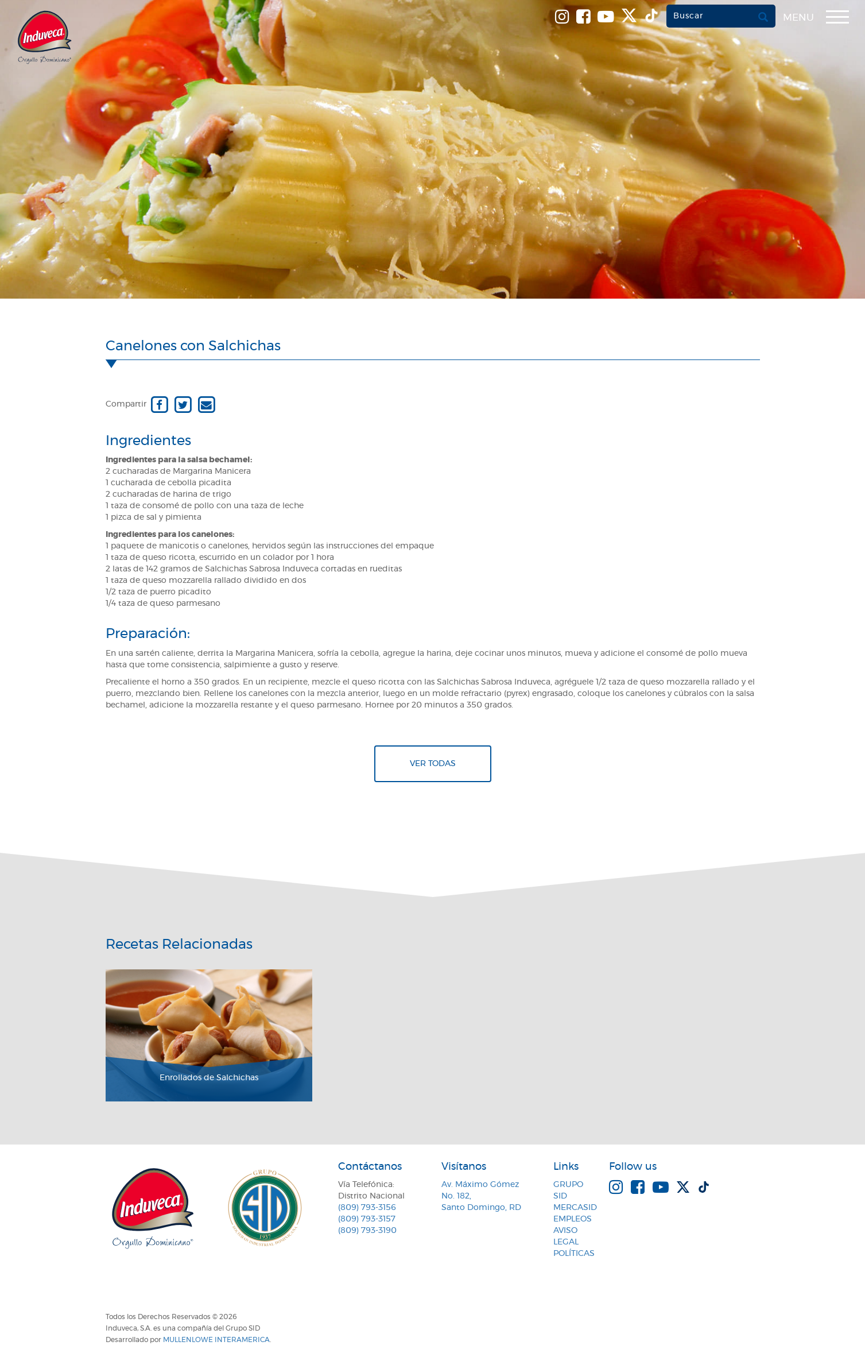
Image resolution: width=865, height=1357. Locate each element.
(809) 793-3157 (366, 1219)
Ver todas (433, 764)
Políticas (574, 1254)
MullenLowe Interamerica (216, 1339)
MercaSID (575, 1208)
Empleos (572, 1219)
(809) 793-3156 (367, 1208)
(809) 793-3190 (367, 1231)
